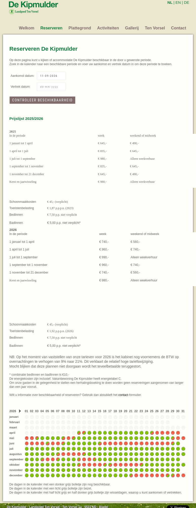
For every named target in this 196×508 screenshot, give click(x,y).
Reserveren (51, 28)
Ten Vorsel (155, 28)
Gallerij (132, 28)
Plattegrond (80, 28)
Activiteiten (108, 28)
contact (123, 395)
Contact (178, 28)
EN (178, 2)
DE (186, 2)
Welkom (26, 28)
